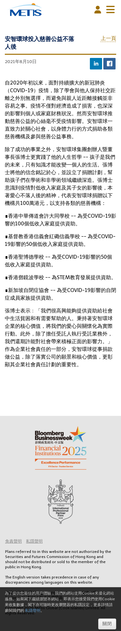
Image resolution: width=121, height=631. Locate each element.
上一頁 (108, 38)
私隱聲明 (34, 541)
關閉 (107, 624)
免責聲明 (13, 541)
